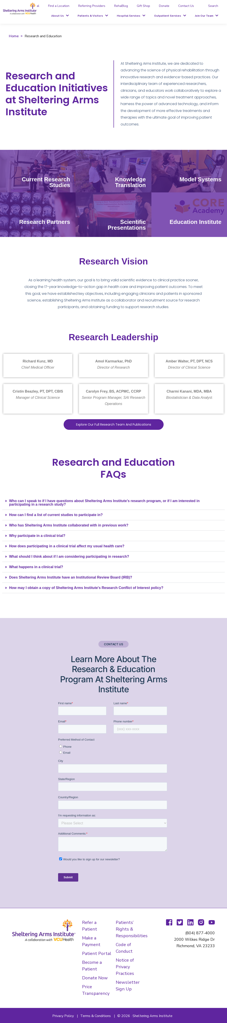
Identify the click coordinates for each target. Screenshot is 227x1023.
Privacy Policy (63, 1015)
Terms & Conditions (95, 1015)
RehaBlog (121, 6)
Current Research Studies (46, 182)
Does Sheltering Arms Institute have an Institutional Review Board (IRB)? (70, 577)
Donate (164, 6)
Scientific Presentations (127, 225)
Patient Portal (96, 953)
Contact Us (186, 6)
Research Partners (44, 222)
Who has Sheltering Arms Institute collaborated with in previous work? (68, 525)
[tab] (210, 6)
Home (14, 36)
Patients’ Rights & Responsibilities (132, 929)
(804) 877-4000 (200, 933)
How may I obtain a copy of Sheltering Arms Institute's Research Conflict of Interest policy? (86, 588)
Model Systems (200, 179)
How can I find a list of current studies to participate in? (56, 515)
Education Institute (195, 222)
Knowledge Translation (130, 182)
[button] (113, 503)
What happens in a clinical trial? (36, 567)
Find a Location (58, 6)
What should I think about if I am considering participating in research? (69, 556)
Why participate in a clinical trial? (37, 536)
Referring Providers (91, 6)
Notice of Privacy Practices (125, 966)
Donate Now (95, 978)
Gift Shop (143, 6)
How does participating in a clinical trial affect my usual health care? (66, 546)
